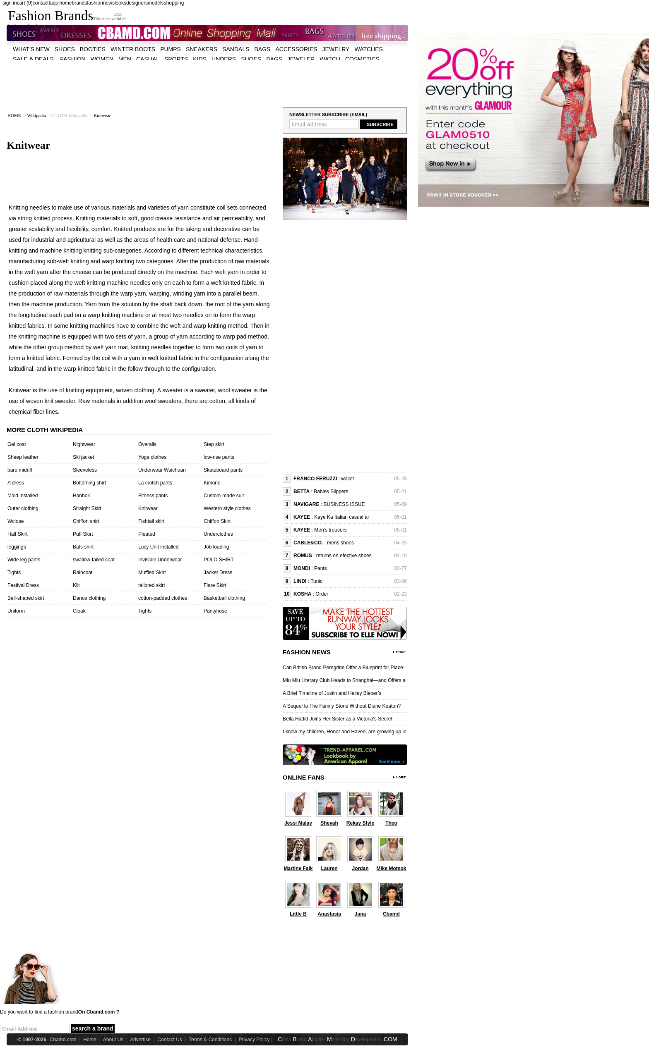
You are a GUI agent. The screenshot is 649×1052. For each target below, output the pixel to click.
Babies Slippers (331, 491)
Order (321, 594)
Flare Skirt (215, 585)
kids (200, 59)
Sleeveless (85, 470)
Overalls (147, 444)
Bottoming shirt (89, 483)
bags (263, 49)
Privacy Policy (254, 1039)
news (109, 3)
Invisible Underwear (160, 560)
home (65, 3)
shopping (174, 3)
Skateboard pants (223, 470)
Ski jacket (83, 457)
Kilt (76, 585)
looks (120, 3)
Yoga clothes (152, 457)
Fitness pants (153, 496)
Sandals (235, 49)
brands (79, 3)
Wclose (15, 521)
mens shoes (340, 543)
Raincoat (82, 572)
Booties (93, 49)
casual (147, 59)
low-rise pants (219, 457)
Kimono (212, 483)
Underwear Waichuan (162, 470)
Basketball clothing (224, 598)
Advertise (140, 1039)
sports (176, 59)
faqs (53, 3)
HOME (14, 115)
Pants (320, 568)
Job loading (216, 547)
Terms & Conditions (210, 1039)
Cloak (79, 611)
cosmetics (362, 59)
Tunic (316, 581)
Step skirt (214, 444)
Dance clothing (89, 598)
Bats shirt (83, 547)
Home (89, 1039)
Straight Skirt (87, 508)
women (102, 59)
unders (224, 59)
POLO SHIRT (218, 560)
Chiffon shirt (86, 521)
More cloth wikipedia (45, 429)
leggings (16, 547)
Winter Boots (133, 49)
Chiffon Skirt (217, 521)
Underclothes (218, 534)
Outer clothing (22, 508)
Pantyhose (215, 611)
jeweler (301, 59)
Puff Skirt (83, 534)
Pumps (170, 49)
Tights (14, 572)
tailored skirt (151, 585)
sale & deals (33, 59)
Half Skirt (17, 534)
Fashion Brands (50, 15)
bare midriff (19, 470)
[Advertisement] (207, 78)
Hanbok (81, 496)
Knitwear (102, 115)
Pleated (146, 534)
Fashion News (307, 652)
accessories (296, 49)
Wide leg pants (23, 560)
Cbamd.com (63, 1039)
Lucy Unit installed (158, 547)
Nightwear (84, 444)
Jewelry (336, 49)
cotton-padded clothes (162, 598)
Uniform (16, 611)
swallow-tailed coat (94, 560)
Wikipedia (36, 115)
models (156, 3)
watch (330, 59)
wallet (347, 479)
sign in (9, 3)
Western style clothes (227, 508)
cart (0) (25, 3)
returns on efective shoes (344, 555)
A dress (15, 483)
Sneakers (201, 49)
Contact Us (169, 1039)
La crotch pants (155, 483)
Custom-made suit (224, 496)
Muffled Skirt (152, 572)
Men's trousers (330, 530)
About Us (113, 1039)
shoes (65, 49)
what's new (31, 49)
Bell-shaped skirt (25, 598)
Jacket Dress (218, 572)
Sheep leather (22, 457)
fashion (95, 3)
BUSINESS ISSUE (344, 504)
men (124, 59)
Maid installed (22, 496)
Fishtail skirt (151, 521)
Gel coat (16, 444)
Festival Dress (23, 585)
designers (137, 3)
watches (368, 49)
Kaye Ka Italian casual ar (341, 517)
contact (41, 3)
